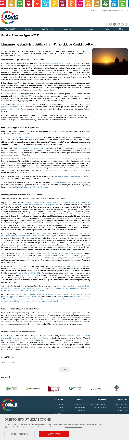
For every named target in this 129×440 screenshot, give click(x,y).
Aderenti (60, 404)
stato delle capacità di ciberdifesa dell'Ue (58, 253)
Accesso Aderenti (122, 404)
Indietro (64, 369)
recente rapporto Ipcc (33, 66)
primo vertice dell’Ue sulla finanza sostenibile (69, 182)
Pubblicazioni (59, 413)
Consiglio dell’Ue (10, 322)
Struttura (60, 410)
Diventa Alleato (80, 407)
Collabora (81, 410)
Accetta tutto (57, 434)
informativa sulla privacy (73, 427)
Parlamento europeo (31, 322)
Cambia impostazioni (20, 434)
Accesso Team (123, 410)
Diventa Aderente (79, 404)
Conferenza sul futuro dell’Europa (35, 187)
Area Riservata (114, 10)
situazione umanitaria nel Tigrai (49, 301)
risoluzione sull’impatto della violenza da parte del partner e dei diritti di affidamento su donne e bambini (45, 234)
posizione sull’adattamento (11, 107)
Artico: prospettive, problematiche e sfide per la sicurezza (25, 290)
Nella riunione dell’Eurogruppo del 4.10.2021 (18, 137)
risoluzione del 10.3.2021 (65, 218)
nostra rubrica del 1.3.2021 (11, 109)
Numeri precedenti (100, 407)
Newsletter (104, 10)
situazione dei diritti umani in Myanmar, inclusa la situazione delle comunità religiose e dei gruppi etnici (45, 298)
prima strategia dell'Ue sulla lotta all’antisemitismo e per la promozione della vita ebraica (45, 337)
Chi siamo (59, 400)
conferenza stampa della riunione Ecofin (29, 148)
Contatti (124, 10)
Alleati (61, 407)
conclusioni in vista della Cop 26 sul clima (57, 63)
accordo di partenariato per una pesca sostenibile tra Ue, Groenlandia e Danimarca (56, 288)
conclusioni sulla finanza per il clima (52, 159)
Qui (6, 427)
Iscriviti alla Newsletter (98, 404)
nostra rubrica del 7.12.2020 (28, 273)
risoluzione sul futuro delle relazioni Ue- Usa (71, 266)
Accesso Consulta (122, 407)
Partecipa (94, 10)
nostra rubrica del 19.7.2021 (24, 96)
